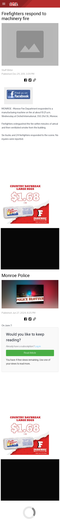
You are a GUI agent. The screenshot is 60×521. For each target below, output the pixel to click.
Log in (38, 346)
